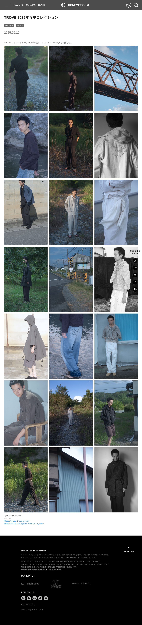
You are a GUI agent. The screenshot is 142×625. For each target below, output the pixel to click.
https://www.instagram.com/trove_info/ (24, 524)
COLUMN (31, 5)
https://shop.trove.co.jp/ (16, 521)
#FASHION (9, 25)
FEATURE (18, 5)
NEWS (41, 5)
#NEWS (20, 25)
